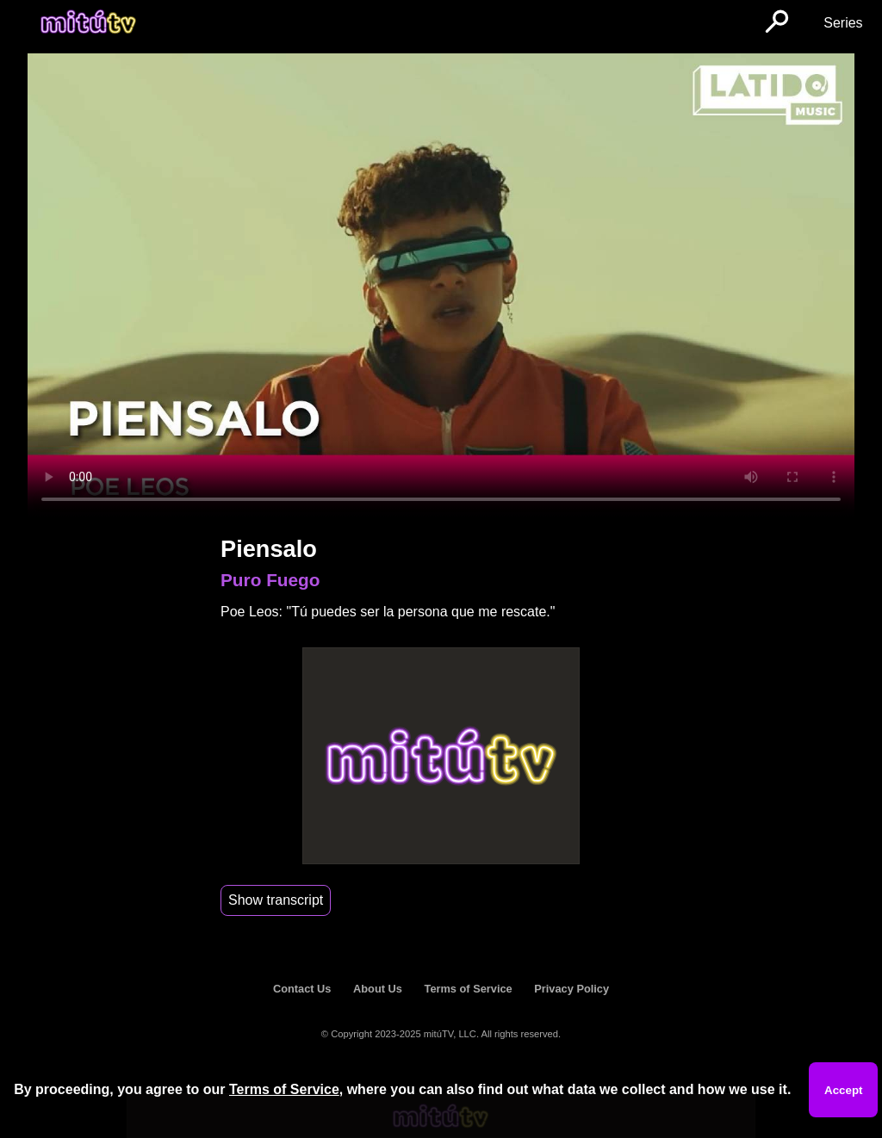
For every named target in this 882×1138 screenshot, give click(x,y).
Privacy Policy (571, 988)
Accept (843, 1090)
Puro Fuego (270, 580)
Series (842, 22)
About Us (377, 988)
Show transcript (275, 900)
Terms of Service (468, 988)
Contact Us (302, 988)
